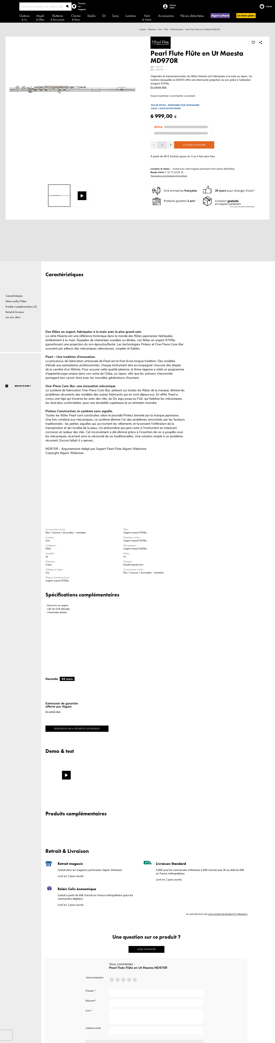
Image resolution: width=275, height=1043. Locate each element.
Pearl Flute (114, 449)
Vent (147, 17)
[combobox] (45, 6)
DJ (104, 15)
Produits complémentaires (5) (21, 306)
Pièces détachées (192, 15)
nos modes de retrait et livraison (227, 914)
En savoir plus (158, 87)
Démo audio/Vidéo (16, 301)
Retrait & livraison (15, 312)
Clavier (76, 17)
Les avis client (13, 317)
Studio (91, 15)
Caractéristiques (14, 296)
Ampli (40, 17)
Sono (115, 15)
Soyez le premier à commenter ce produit (172, 96)
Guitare (24, 17)
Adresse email (93, 1028)
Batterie (57, 17)
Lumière (130, 15)
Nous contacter (146, 949)
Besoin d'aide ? (23, 386)
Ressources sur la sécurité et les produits (77, 728)
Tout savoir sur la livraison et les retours (168, 176)
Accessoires (166, 15)
